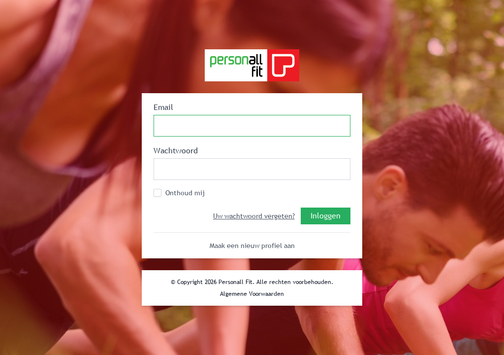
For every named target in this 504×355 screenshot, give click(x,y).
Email (163, 107)
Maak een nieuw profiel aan (252, 245)
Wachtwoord (176, 150)
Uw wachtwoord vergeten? (254, 216)
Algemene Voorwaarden (252, 293)
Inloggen (326, 215)
